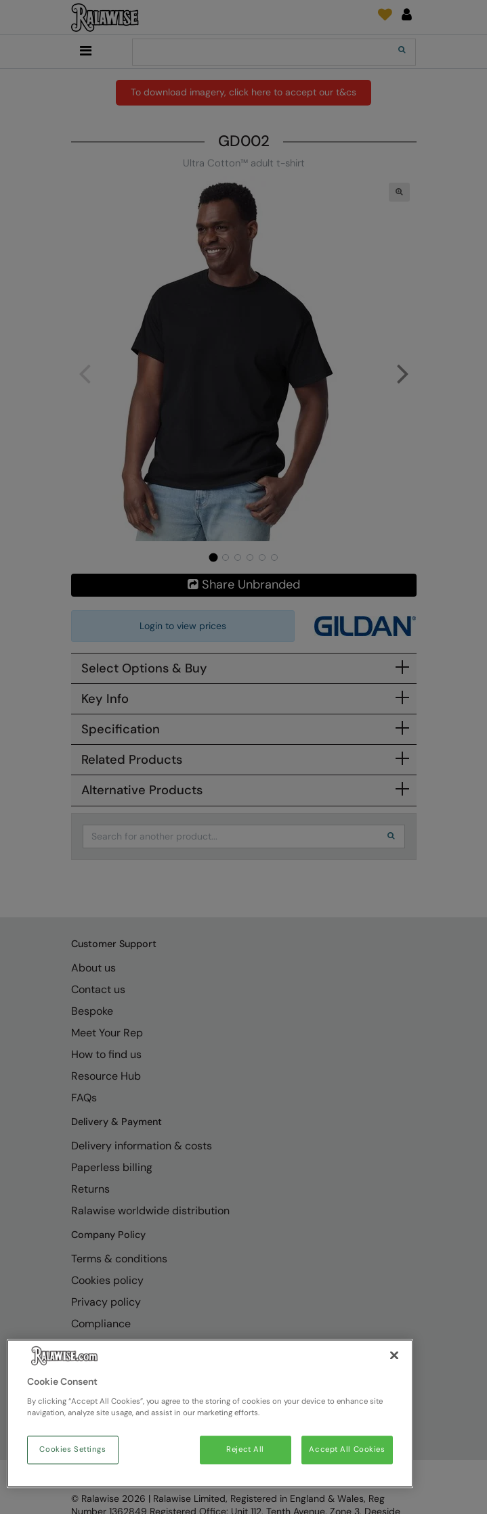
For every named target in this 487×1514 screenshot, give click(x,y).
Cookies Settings (72, 1450)
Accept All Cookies (347, 1450)
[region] (210, 1413)
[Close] (394, 1356)
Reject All (245, 1450)
